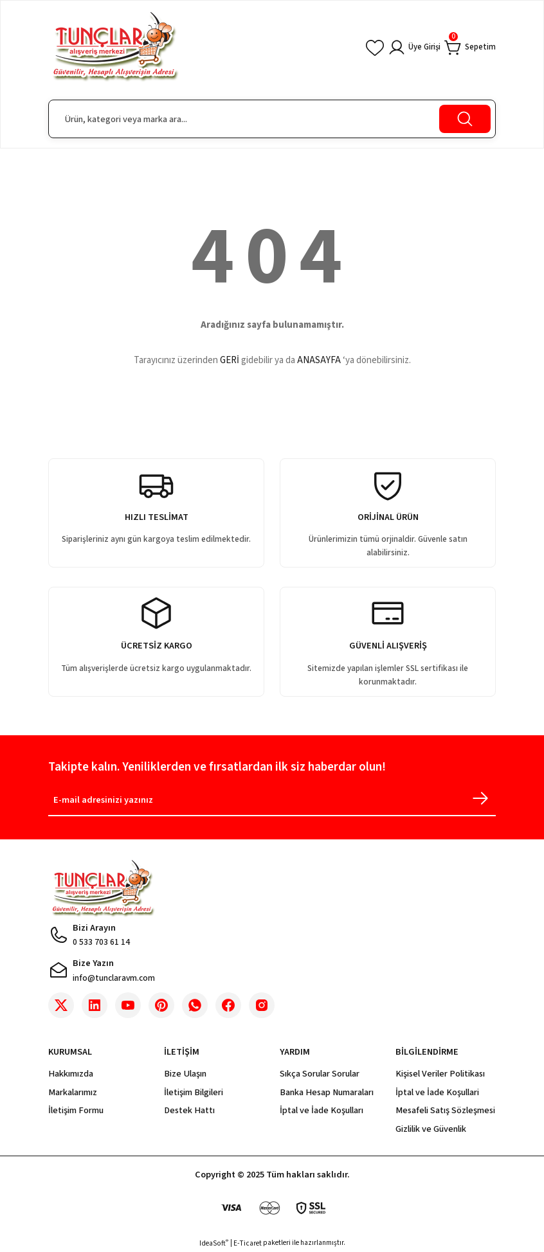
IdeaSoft (213, 1243)
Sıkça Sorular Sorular (319, 1073)
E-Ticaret (247, 1243)
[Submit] (480, 798)
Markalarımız (72, 1092)
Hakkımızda (70, 1073)
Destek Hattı (189, 1110)
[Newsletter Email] (272, 802)
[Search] (272, 119)
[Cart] (468, 48)
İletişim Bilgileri (193, 1092)
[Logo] (114, 47)
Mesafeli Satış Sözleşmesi (445, 1110)
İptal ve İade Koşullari (437, 1092)
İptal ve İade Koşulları (321, 1110)
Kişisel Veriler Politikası (440, 1073)
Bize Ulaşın (185, 1073)
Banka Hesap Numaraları (327, 1092)
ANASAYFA (319, 360)
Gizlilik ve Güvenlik (430, 1129)
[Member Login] (407, 48)
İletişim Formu (76, 1110)
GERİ (229, 360)
